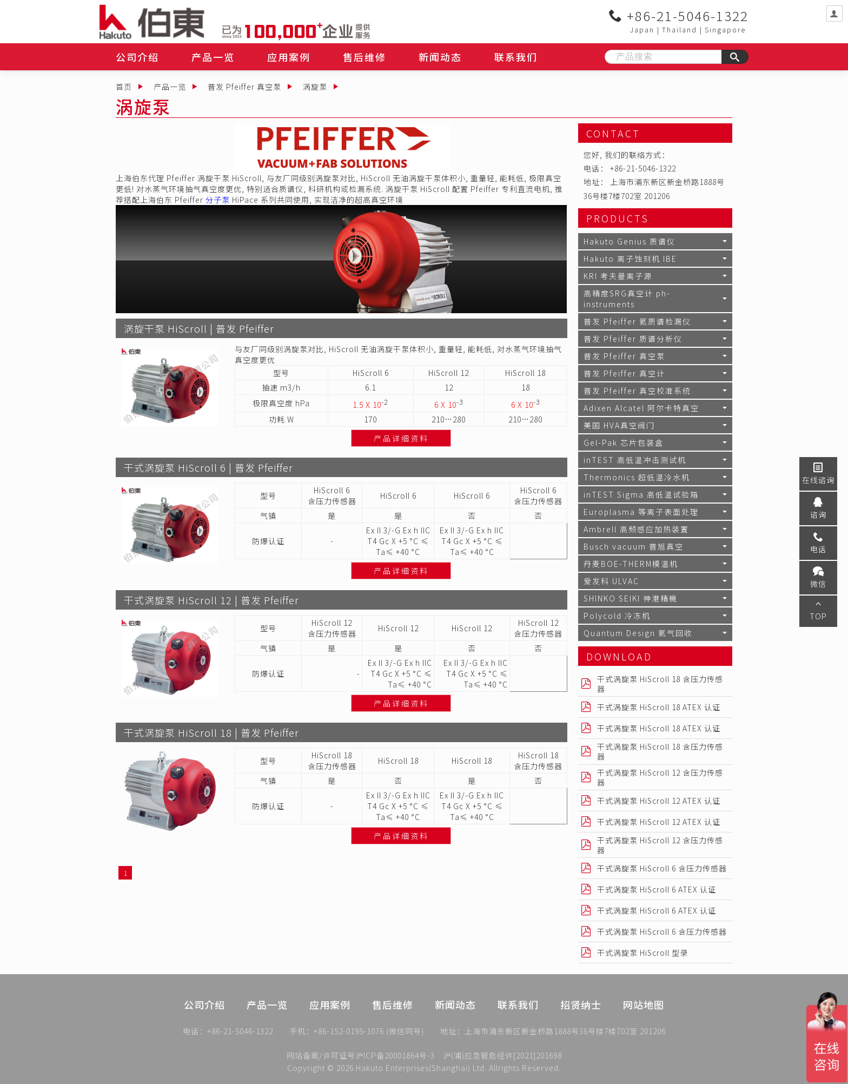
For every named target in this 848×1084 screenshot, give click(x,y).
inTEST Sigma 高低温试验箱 (641, 494)
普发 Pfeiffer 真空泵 (244, 86)
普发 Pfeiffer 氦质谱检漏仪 (637, 321)
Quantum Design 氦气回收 (638, 632)
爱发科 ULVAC (611, 581)
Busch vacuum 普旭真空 (634, 546)
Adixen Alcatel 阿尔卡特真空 (641, 407)
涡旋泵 (315, 86)
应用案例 (288, 57)
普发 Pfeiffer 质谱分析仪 (633, 338)
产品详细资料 (401, 438)
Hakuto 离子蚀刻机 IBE (630, 258)
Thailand (679, 29)
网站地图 (643, 1022)
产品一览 (213, 57)
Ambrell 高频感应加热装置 (636, 529)
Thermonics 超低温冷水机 (637, 477)
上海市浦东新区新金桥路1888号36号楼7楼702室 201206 (565, 1033)
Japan (642, 29)
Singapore (725, 29)
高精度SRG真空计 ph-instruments (627, 298)
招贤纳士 (580, 1022)
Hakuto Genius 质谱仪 (629, 241)
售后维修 (364, 57)
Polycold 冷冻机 (617, 615)
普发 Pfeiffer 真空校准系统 (637, 390)
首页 (124, 86)
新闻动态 (440, 57)
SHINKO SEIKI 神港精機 (631, 598)
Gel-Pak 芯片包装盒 (624, 442)
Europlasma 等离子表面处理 (641, 511)
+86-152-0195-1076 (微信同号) (369, 1033)
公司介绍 (137, 57)
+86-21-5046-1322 (678, 15)
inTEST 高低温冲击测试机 (635, 459)
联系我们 (516, 57)
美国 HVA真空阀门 (619, 425)
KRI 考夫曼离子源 (618, 275)
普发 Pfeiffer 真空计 (624, 373)
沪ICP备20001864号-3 (395, 1055)
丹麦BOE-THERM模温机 (631, 563)
